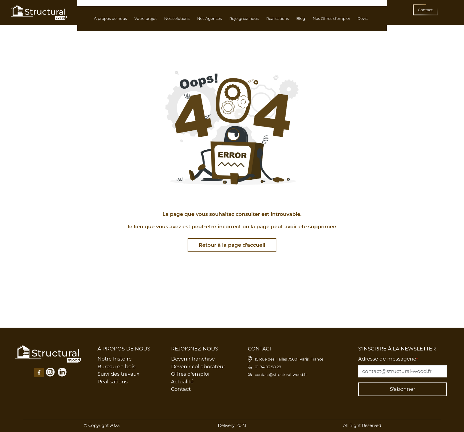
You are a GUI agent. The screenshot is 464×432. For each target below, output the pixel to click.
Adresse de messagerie (388, 359)
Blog (300, 18)
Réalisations (277, 18)
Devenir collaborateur (198, 366)
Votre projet (145, 18)
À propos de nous (110, 18)
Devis (362, 18)
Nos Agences (209, 18)
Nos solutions (177, 18)
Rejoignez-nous (244, 18)
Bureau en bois (116, 366)
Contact (181, 389)
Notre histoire (114, 359)
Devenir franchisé (193, 359)
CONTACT (260, 349)
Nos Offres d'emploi (331, 18)
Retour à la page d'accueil (232, 245)
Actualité (182, 382)
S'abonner (402, 389)
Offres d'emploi (190, 374)
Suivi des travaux (118, 374)
